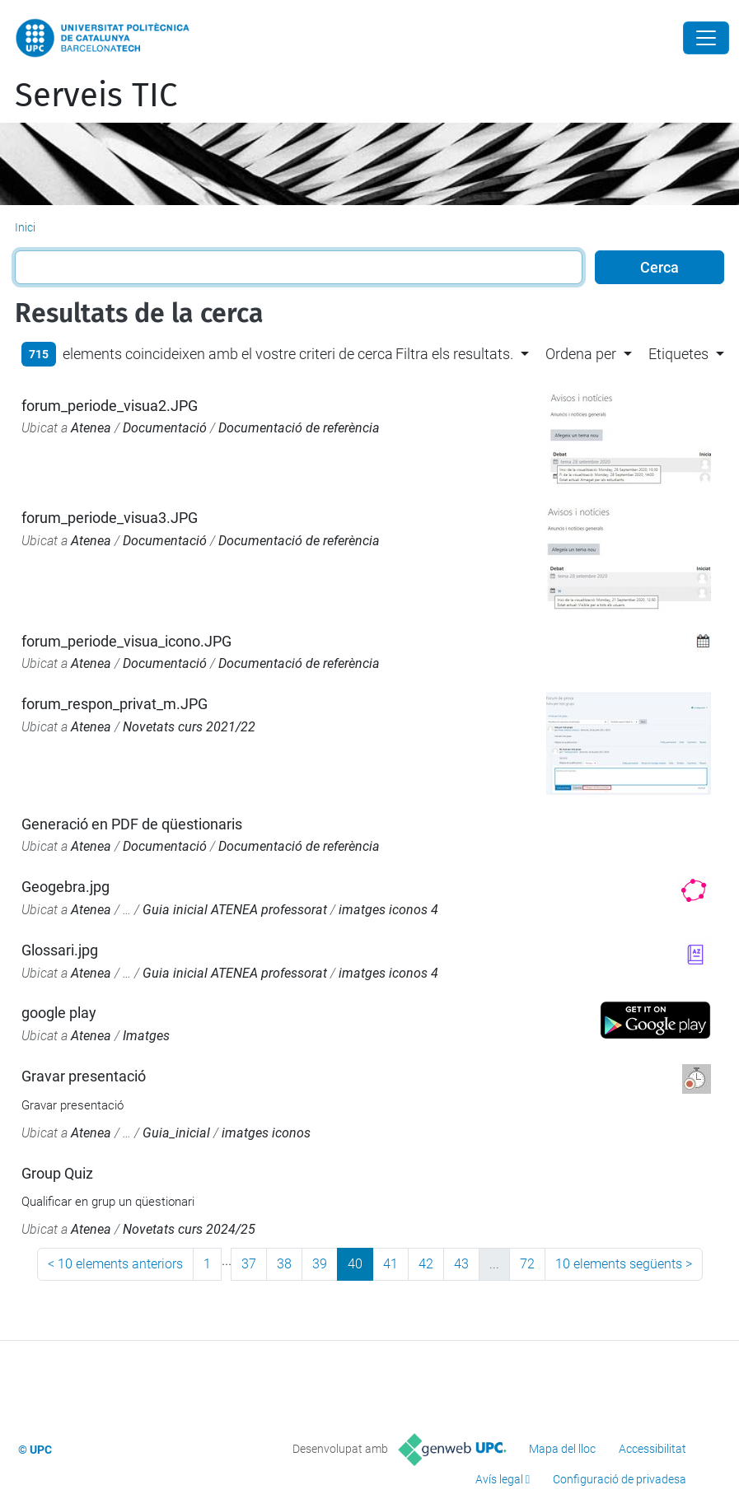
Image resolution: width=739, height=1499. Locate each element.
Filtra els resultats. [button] (454, 353)
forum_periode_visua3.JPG (109, 517)
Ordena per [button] (580, 353)
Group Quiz (57, 1173)
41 (390, 1264)
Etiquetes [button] (678, 353)
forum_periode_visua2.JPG (109, 405)
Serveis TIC (96, 95)
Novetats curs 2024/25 (189, 1229)
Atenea (91, 428)
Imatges (146, 1036)
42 (426, 1264)
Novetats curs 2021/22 (189, 727)
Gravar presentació (83, 1076)
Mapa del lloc (562, 1448)
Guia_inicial (176, 1133)
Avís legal (499, 1479)
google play (58, 1012)
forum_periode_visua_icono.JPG (126, 641)
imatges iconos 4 (388, 910)
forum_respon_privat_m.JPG (114, 703)
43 (461, 1264)
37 (248, 1264)
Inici (25, 227)
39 (319, 1264)
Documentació (165, 428)
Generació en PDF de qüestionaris (131, 824)
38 (284, 1264)
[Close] (706, 37)
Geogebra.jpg (65, 886)
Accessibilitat (652, 1448)
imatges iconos (266, 1133)
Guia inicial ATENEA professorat (235, 910)
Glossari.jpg (59, 950)
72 (527, 1264)
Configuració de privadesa (619, 1479)
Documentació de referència (299, 428)
